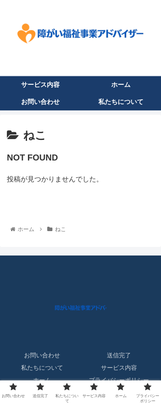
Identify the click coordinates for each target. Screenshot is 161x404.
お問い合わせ (42, 355)
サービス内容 (119, 367)
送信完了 (119, 355)
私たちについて (42, 367)
